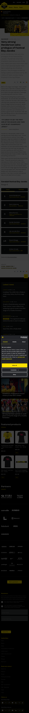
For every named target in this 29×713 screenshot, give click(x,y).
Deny (14, 374)
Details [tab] (14, 341)
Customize (14, 370)
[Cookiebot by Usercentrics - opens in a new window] (20, 338)
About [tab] (23, 341)
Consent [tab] (5, 341)
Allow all (14, 365)
